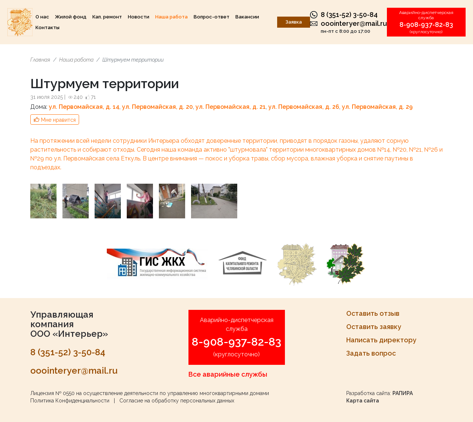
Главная (40, 60)
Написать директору (381, 340)
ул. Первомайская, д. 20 (157, 106)
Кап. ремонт (107, 17)
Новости (138, 17)
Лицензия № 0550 (52, 393)
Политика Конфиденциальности (69, 401)
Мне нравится (58, 120)
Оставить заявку (373, 327)
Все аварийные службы (227, 374)
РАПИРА (402, 393)
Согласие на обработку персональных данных (176, 401)
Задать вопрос (371, 353)
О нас (42, 17)
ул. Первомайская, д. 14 (84, 106)
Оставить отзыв (372, 313)
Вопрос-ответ (211, 17)
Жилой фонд (70, 17)
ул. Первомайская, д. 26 (303, 106)
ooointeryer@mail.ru (354, 23)
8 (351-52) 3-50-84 (349, 14)
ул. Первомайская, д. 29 (377, 106)
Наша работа (171, 17)
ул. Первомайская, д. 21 (230, 106)
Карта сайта (362, 401)
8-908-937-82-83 (426, 24)
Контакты (47, 27)
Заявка (293, 22)
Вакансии (247, 17)
